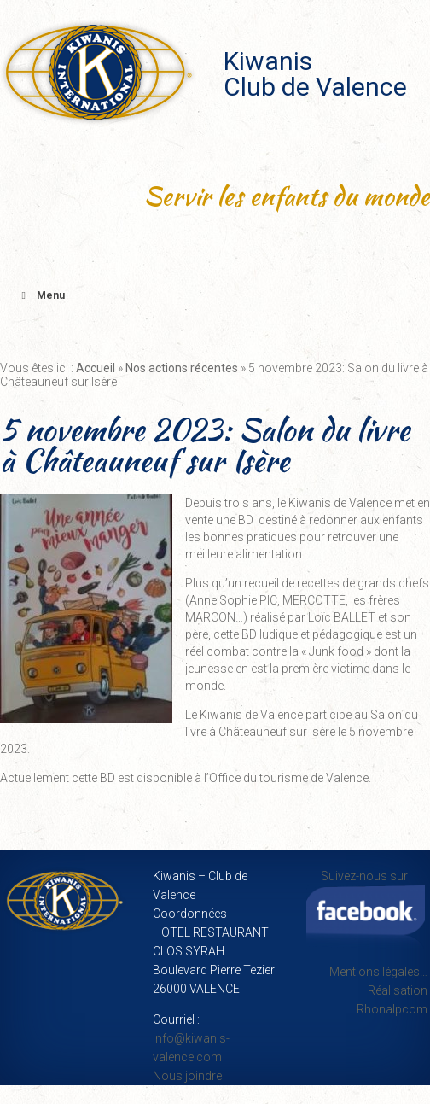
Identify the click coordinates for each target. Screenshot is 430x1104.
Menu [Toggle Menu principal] (41, 295)
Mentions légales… (378, 971)
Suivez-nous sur (365, 909)
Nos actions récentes (181, 368)
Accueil (95, 368)
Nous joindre (187, 1076)
